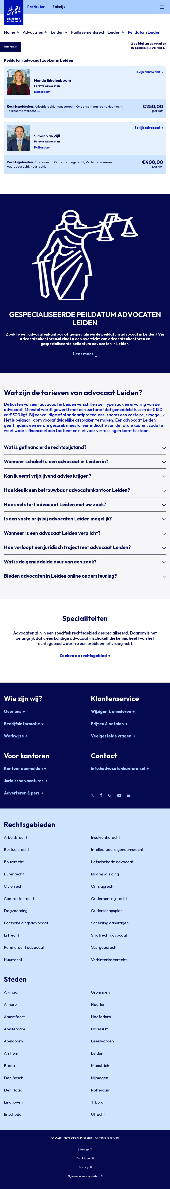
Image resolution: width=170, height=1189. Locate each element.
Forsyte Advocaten (47, 86)
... (38, 111)
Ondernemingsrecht (91, 106)
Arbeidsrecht (44, 106)
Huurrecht (115, 106)
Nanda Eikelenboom (52, 80)
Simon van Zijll (47, 136)
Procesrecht (44, 162)
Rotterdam (42, 92)
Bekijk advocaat (148, 72)
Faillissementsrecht (21, 111)
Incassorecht (65, 106)
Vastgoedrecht (18, 166)
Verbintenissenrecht (101, 162)
